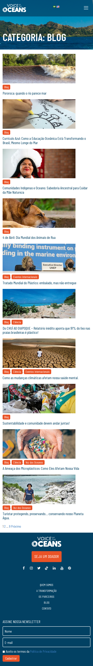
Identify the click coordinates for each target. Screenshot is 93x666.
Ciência (17, 322)
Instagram (31, 569)
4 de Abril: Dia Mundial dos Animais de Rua (29, 237)
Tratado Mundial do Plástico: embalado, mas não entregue (39, 282)
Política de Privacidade (43, 651)
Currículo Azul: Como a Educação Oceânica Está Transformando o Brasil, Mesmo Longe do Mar (44, 140)
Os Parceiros (46, 596)
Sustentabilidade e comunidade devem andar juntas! (36, 423)
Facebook (23, 569)
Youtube (61, 569)
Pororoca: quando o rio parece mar (24, 93)
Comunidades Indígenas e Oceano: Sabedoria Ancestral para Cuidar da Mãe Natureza (45, 190)
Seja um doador (46, 556)
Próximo (16, 526)
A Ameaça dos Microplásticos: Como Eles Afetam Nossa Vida (41, 468)
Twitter (38, 569)
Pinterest (69, 569)
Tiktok (46, 569)
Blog (6, 87)
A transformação (46, 591)
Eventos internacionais (25, 277)
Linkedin (54, 569)
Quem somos (46, 585)
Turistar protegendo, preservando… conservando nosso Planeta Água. (43, 515)
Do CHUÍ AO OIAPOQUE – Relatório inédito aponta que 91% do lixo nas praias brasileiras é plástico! (46, 330)
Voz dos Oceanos (34, 462)
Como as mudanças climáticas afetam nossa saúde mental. (40, 377)
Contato (46, 608)
